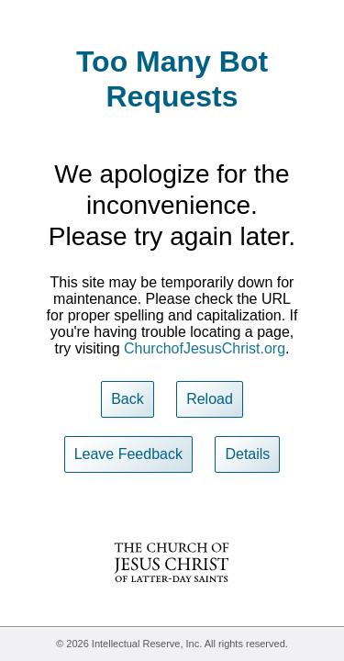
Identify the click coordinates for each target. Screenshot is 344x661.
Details (247, 454)
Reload (209, 399)
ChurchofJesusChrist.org (204, 348)
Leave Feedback (128, 454)
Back (127, 399)
